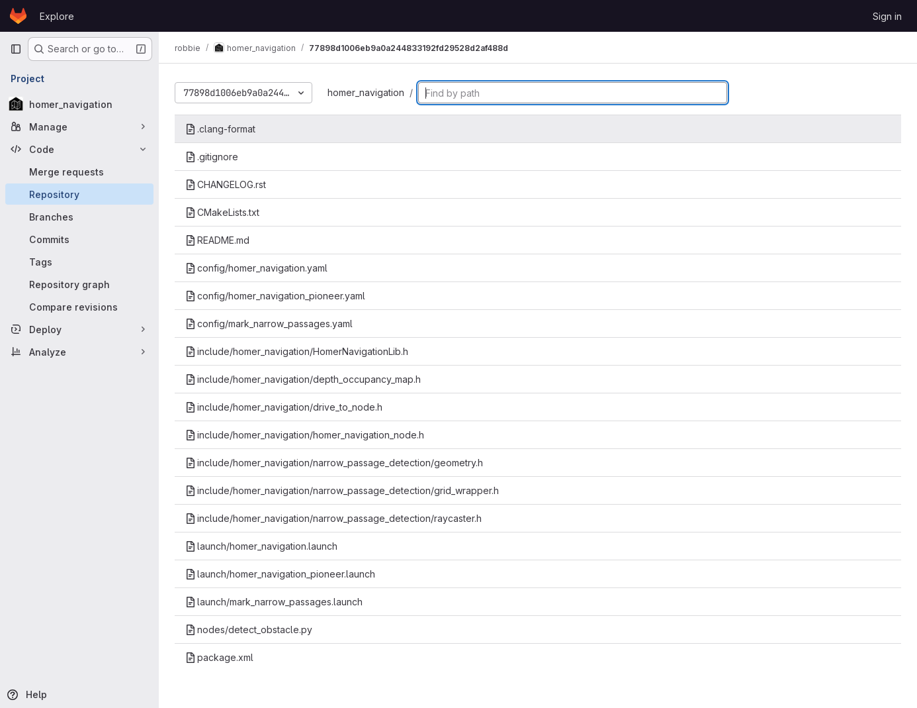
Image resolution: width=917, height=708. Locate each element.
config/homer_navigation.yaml (256, 268)
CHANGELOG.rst (225, 184)
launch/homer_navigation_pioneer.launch (280, 574)
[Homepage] (18, 15)
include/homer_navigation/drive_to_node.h (283, 407)
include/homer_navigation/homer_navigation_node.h (304, 434)
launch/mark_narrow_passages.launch (274, 601)
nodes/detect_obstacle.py (248, 629)
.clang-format (220, 128)
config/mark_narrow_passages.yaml (269, 323)
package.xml (219, 657)
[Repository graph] (79, 284)
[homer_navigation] (79, 104)
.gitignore (211, 156)
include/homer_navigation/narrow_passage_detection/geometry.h (334, 462)
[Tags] (79, 261)
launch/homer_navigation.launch (261, 546)
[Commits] (79, 239)
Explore (57, 16)
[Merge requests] (79, 171)
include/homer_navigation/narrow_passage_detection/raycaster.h (333, 518)
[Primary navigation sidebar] (15, 49)
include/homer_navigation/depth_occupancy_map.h (303, 379)
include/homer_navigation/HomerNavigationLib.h (296, 351)
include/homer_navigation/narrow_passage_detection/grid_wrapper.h (342, 490)
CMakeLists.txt (222, 212)
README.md (217, 240)
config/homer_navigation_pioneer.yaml (275, 295)
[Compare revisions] (79, 306)
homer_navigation (366, 92)
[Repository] (79, 194)
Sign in (887, 16)
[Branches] (79, 216)
